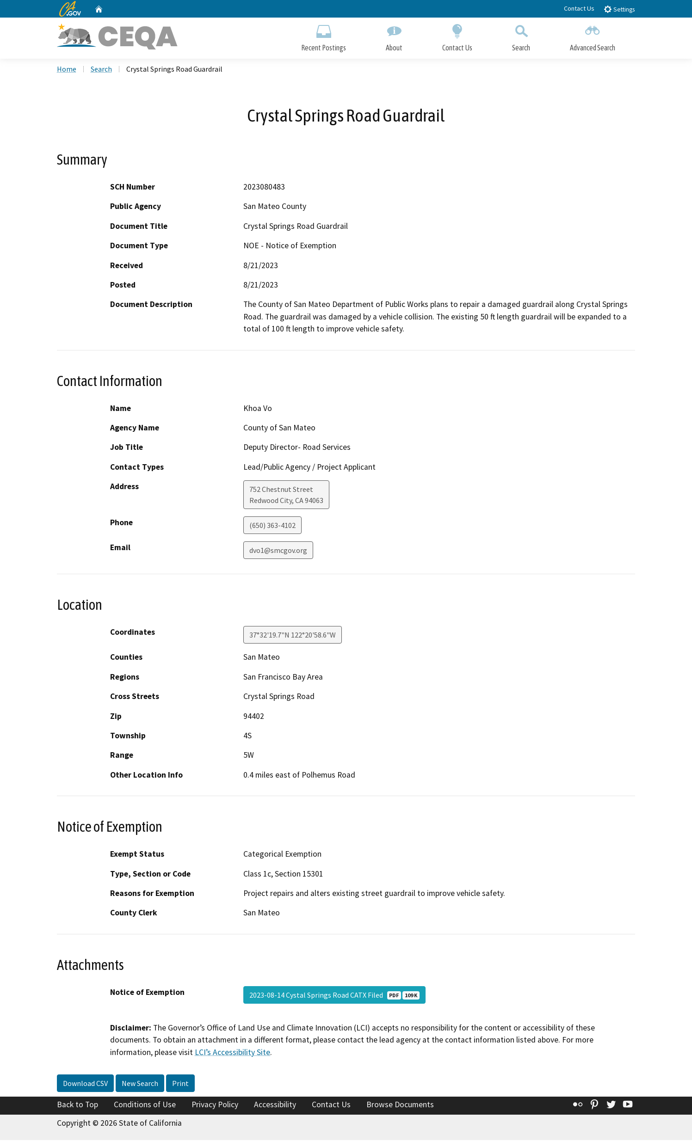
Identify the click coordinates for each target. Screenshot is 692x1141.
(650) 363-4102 (272, 526)
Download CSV (85, 1084)
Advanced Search (592, 36)
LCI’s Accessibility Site (232, 1053)
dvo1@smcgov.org (278, 551)
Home (66, 69)
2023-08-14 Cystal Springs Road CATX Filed (334, 995)
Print (180, 1084)
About (394, 36)
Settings (619, 9)
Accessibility (275, 1105)
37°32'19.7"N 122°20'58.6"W (292, 635)
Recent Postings (324, 36)
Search (521, 36)
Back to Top (77, 1105)
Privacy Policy (215, 1105)
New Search (140, 1084)
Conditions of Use (145, 1105)
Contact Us (579, 8)
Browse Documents (400, 1105)
